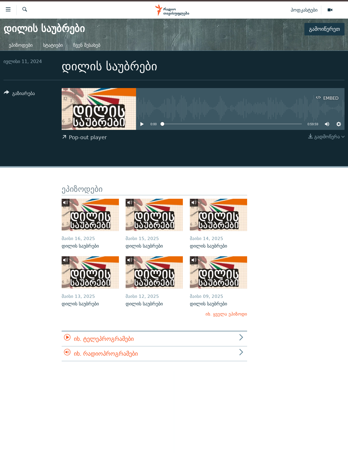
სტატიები (53, 45)
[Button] (19, 94)
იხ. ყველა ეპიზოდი (226, 314)
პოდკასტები (304, 10)
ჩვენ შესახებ (86, 45)
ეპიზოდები (21, 45)
